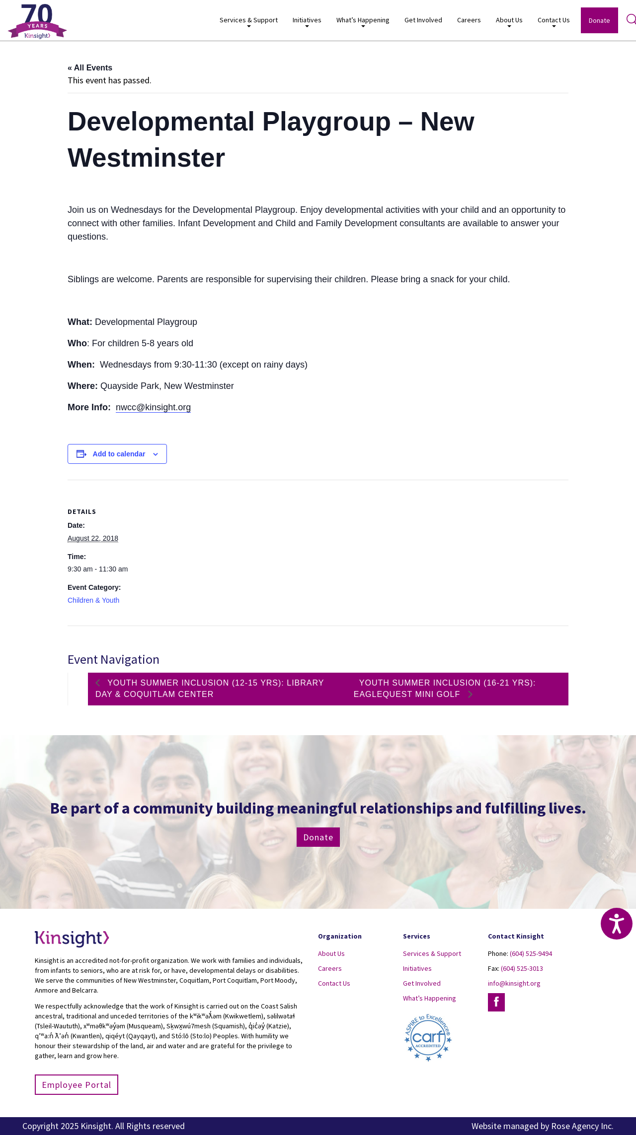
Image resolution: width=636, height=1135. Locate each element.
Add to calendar (119, 454)
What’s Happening (363, 21)
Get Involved (423, 19)
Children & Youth (93, 600)
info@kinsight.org (514, 983)
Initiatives (307, 21)
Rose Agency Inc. (582, 1126)
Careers (469, 19)
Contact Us (554, 21)
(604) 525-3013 (522, 968)
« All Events (90, 67)
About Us (509, 21)
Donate (599, 20)
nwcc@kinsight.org (153, 407)
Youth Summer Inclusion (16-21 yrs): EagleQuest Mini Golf (445, 688)
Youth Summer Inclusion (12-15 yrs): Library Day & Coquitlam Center (209, 688)
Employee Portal (76, 1084)
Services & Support (249, 21)
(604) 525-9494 (531, 953)
